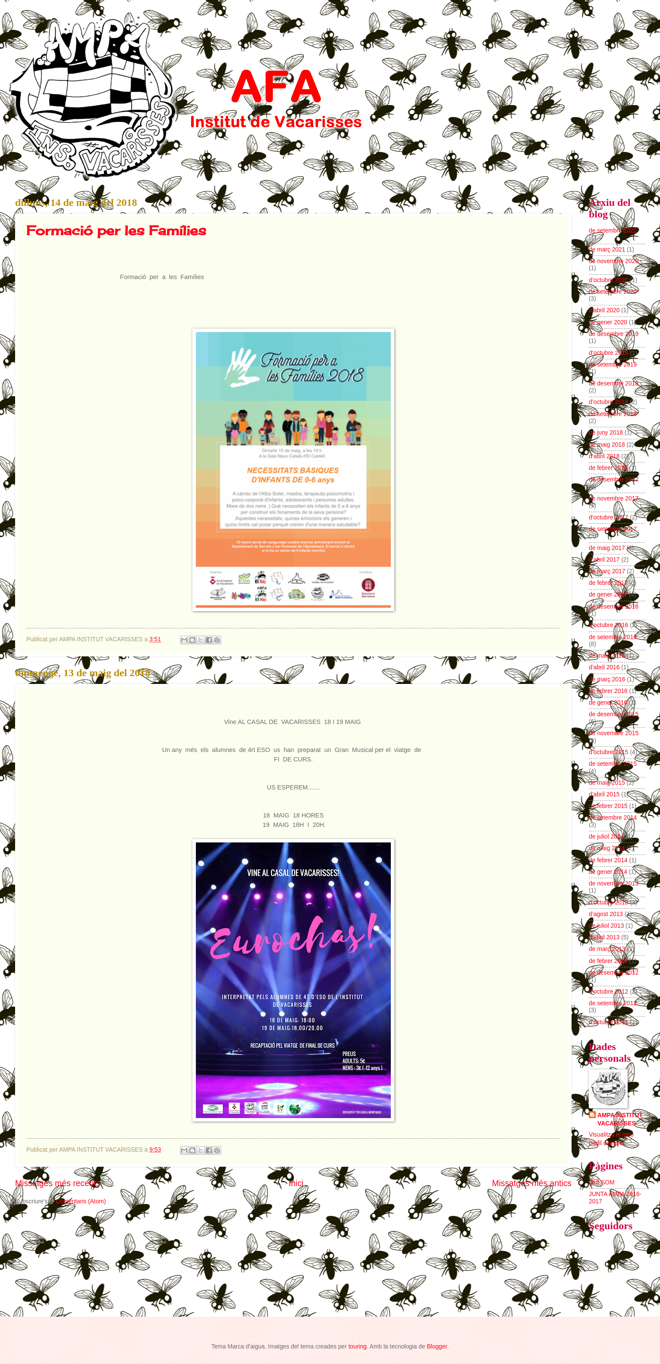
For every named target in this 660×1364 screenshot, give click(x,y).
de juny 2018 (606, 432)
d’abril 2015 (604, 794)
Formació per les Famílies (116, 230)
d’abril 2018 (604, 456)
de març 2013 (607, 949)
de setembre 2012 (613, 1003)
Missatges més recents (57, 1183)
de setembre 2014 (613, 817)
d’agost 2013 (606, 914)
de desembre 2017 (613, 479)
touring (358, 1346)
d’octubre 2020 (608, 280)
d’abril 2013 (604, 937)
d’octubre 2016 (608, 625)
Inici (296, 1183)
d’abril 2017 (604, 559)
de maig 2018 (607, 444)
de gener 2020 (608, 322)
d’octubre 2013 (608, 902)
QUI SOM (602, 1182)
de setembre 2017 (613, 529)
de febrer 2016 (608, 691)
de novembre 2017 (613, 498)
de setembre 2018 (613, 414)
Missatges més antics (532, 1183)
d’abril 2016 (604, 667)
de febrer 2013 (608, 961)
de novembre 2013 (613, 883)
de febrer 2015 (608, 806)
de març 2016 (607, 679)
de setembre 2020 (613, 292)
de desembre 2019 (613, 334)
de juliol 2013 (606, 926)
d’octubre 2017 (608, 517)
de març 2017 (607, 571)
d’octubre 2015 (608, 752)
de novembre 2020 (613, 261)
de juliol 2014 (606, 836)
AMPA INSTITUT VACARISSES (620, 1119)
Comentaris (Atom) (81, 1201)
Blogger (437, 1346)
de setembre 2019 (613, 364)
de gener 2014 (608, 872)
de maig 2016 (607, 655)
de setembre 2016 (613, 637)
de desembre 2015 (613, 714)
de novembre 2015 (613, 733)
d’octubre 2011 (608, 1022)
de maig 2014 (607, 848)
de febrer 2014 (608, 860)
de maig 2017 (607, 548)
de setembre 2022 (613, 230)
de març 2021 (607, 249)
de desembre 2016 (613, 606)
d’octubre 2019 (608, 353)
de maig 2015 (607, 783)
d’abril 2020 (604, 310)
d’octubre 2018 (608, 402)
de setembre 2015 (613, 764)
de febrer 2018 (608, 468)
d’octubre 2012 (608, 991)
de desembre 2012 (613, 972)
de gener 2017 (608, 594)
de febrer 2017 (608, 583)
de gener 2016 (608, 702)
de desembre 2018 (613, 383)
